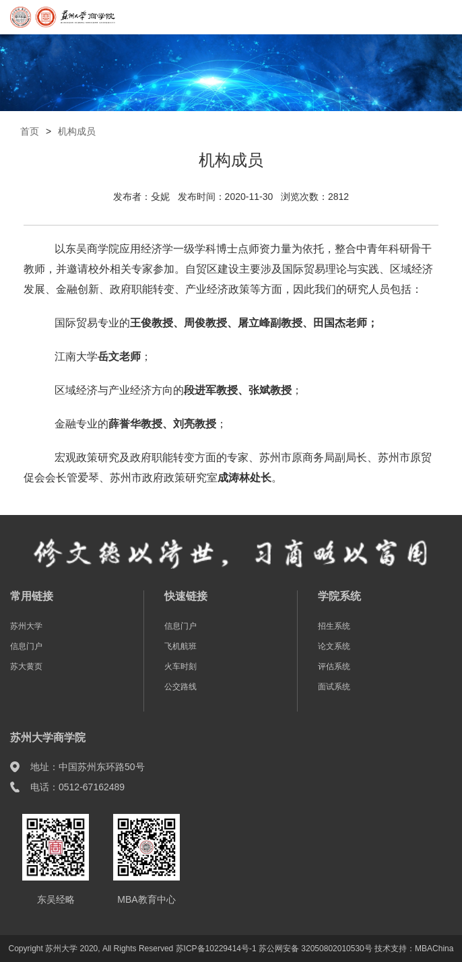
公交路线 (180, 686)
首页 (29, 131)
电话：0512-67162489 (77, 787)
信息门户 (26, 646)
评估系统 (334, 666)
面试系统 (334, 686)
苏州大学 (26, 626)
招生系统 (334, 626)
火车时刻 (180, 666)
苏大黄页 (26, 666)
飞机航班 (180, 646)
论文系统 (334, 646)
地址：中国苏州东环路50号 (87, 766)
